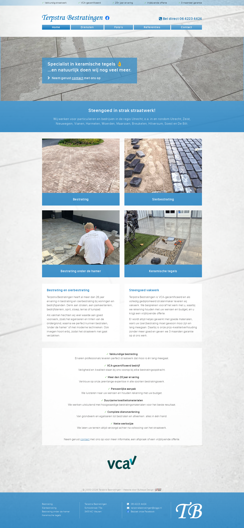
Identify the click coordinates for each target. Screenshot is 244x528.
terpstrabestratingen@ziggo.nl (146, 507)
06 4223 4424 (138, 503)
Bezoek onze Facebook (143, 511)
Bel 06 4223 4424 (180, 18)
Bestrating (47, 503)
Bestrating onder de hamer (56, 511)
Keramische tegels (51, 515)
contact (77, 78)
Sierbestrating (49, 507)
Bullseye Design (146, 489)
